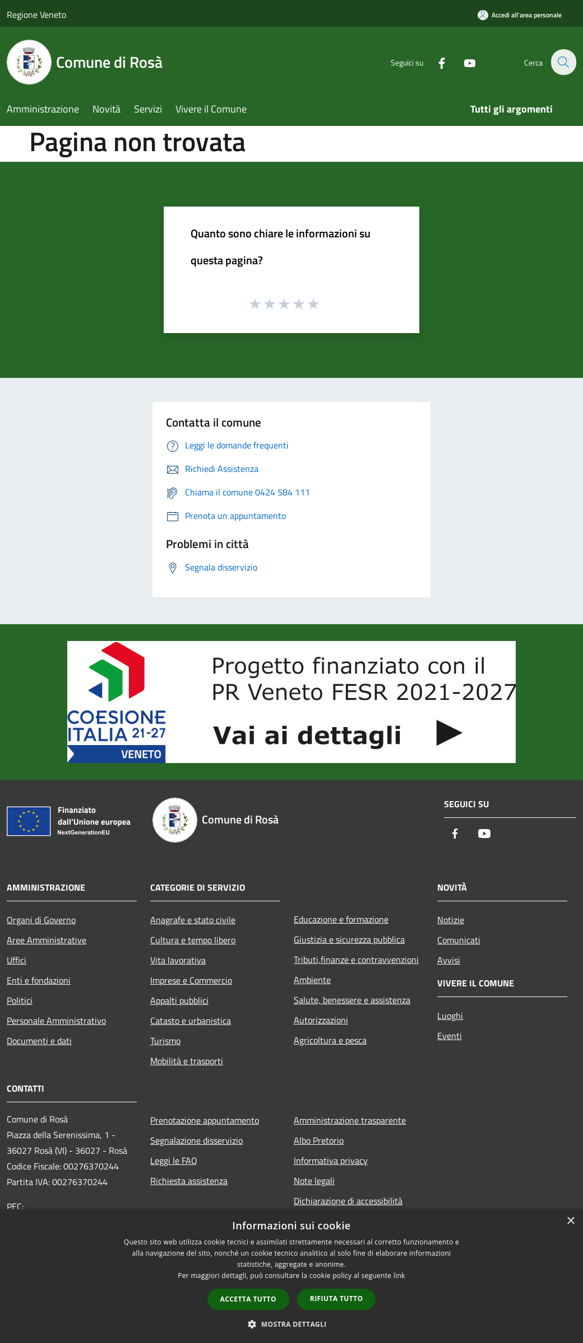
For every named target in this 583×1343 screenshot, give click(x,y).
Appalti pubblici (179, 1000)
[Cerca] (562, 62)
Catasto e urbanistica (190, 1020)
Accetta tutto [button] (248, 1299)
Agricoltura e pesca (330, 1040)
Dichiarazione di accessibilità (348, 1201)
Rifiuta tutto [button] (336, 1298)
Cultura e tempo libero (192, 940)
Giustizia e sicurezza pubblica (349, 939)
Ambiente (312, 979)
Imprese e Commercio (191, 980)
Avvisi (448, 960)
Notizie (450, 919)
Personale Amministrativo (56, 1020)
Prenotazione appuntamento (204, 1120)
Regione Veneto (36, 14)
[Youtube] (463, 61)
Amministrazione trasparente (350, 1120)
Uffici (16, 960)
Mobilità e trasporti (186, 1061)
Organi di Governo (41, 919)
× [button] (570, 1221)
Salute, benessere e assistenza (352, 1000)
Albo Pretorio (319, 1140)
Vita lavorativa (178, 960)
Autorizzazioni (321, 1020)
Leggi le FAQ (173, 1160)
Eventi (449, 1035)
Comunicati (458, 940)
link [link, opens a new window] (399, 1275)
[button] (291, 1324)
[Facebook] (435, 61)
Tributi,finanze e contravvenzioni (356, 959)
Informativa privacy (331, 1160)
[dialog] (291, 1276)
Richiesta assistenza (189, 1180)
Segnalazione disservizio (196, 1140)
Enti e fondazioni (39, 980)
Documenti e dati (39, 1040)
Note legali (314, 1180)
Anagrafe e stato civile (192, 919)
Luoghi (450, 1015)
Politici (20, 1000)
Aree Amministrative (46, 940)
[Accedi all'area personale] (519, 15)
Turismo (165, 1040)
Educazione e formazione (341, 919)
